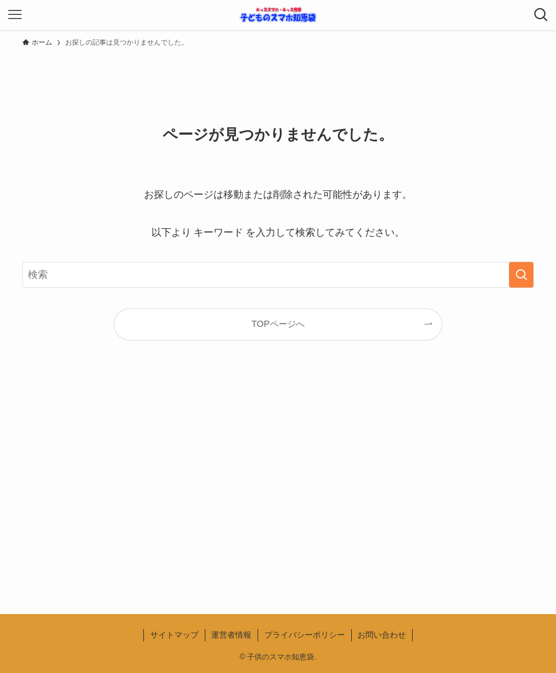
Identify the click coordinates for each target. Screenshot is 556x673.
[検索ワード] (278, 275)
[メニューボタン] (15, 15)
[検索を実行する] (521, 275)
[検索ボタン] (541, 15)
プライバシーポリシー (304, 635)
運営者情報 (231, 635)
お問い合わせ (381, 635)
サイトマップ (174, 635)
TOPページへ (277, 324)
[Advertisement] (278, 487)
